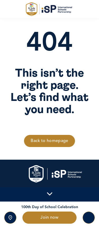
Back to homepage (49, 141)
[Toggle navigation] (89, 218)
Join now (49, 218)
